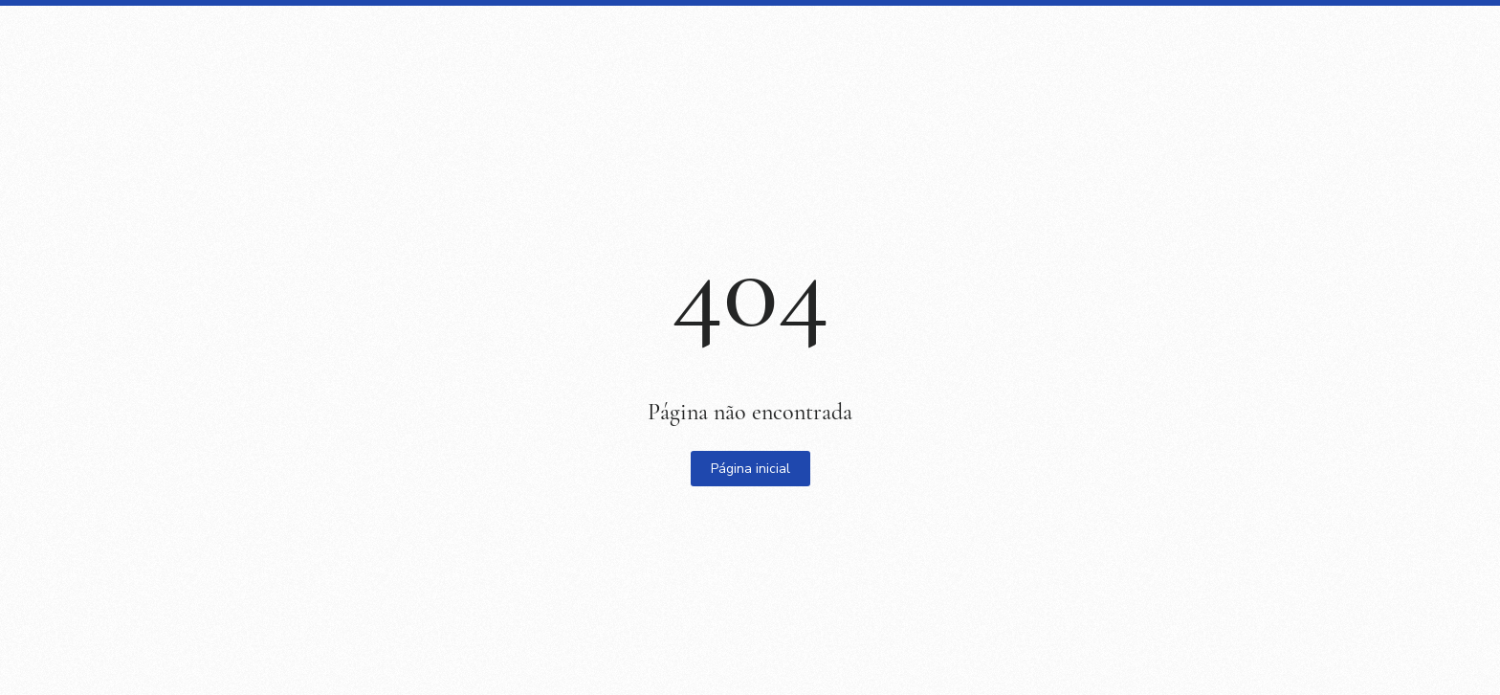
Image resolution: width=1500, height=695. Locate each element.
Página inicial (750, 469)
